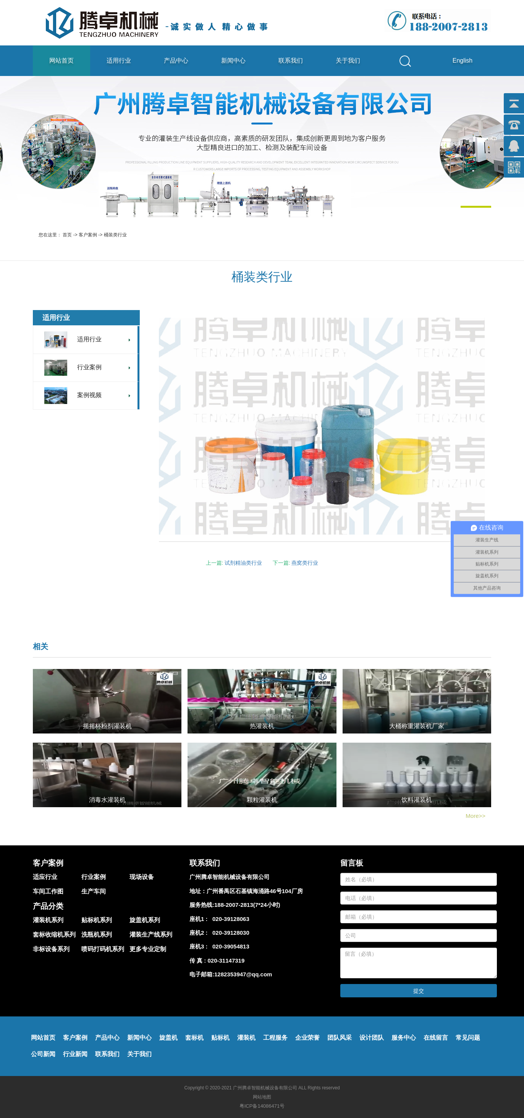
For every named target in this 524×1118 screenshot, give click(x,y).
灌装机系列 (48, 920)
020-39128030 (229, 932)
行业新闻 (75, 1054)
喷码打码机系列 (102, 949)
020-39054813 (229, 946)
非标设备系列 (51, 949)
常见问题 (468, 1037)
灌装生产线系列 (150, 934)
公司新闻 (43, 1054)
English (462, 60)
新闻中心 (233, 60)
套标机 (194, 1037)
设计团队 (371, 1037)
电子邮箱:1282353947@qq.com (230, 974)
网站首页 (61, 60)
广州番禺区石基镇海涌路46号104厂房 (255, 891)
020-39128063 (229, 919)
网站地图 (262, 1097)
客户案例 (88, 234)
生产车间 (93, 891)
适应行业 (45, 877)
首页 (67, 234)
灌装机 (246, 1037)
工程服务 (275, 1037)
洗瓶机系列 (96, 934)
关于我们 (348, 60)
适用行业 (119, 60)
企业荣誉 (307, 1037)
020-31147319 (226, 960)
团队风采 (339, 1037)
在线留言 (436, 1037)
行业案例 (93, 877)
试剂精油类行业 (243, 563)
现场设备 (141, 877)
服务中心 (403, 1037)
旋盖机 (168, 1037)
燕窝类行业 (304, 563)
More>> (475, 816)
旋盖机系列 (144, 920)
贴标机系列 (96, 920)
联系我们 (290, 60)
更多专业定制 (147, 949)
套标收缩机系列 (54, 934)
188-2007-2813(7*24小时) (247, 905)
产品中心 (176, 60)
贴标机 (220, 1037)
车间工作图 (48, 891)
